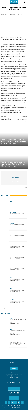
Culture (12, 223)
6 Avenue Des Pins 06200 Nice (14, 374)
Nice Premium (15, 177)
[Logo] (14, 2)
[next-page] (4, 308)
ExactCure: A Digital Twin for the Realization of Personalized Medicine (7, 119)
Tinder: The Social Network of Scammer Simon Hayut (22, 119)
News (6, 14)
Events (11, 318)
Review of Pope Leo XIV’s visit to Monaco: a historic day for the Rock (18, 321)
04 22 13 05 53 (14, 377)
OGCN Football (13, 212)
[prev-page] (2, 308)
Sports (11, 266)
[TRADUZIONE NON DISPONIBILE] (17, 203)
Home (2, 14)
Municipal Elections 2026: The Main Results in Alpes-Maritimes (17, 332)
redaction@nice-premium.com (14, 376)
